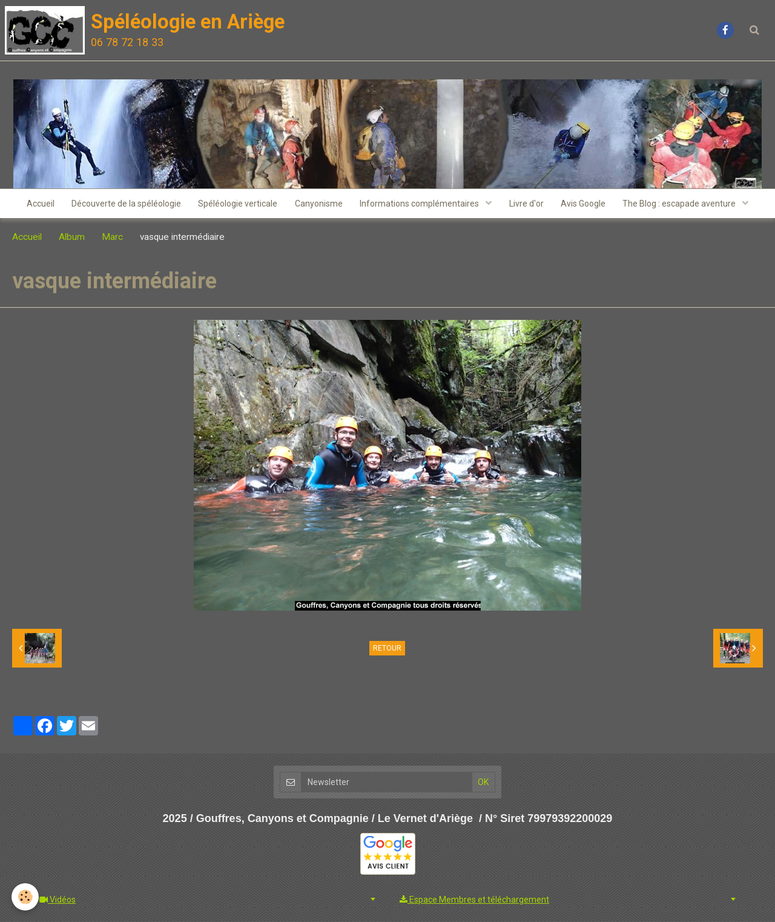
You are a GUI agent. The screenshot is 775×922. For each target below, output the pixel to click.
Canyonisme (318, 204)
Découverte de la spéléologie (124, 204)
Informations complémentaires (420, 204)
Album (72, 238)
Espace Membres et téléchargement (474, 900)
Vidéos (57, 900)
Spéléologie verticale (236, 204)
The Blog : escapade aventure (683, 204)
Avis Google (585, 204)
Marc (112, 238)
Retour (387, 649)
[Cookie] (25, 896)
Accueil (37, 204)
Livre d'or (527, 204)
